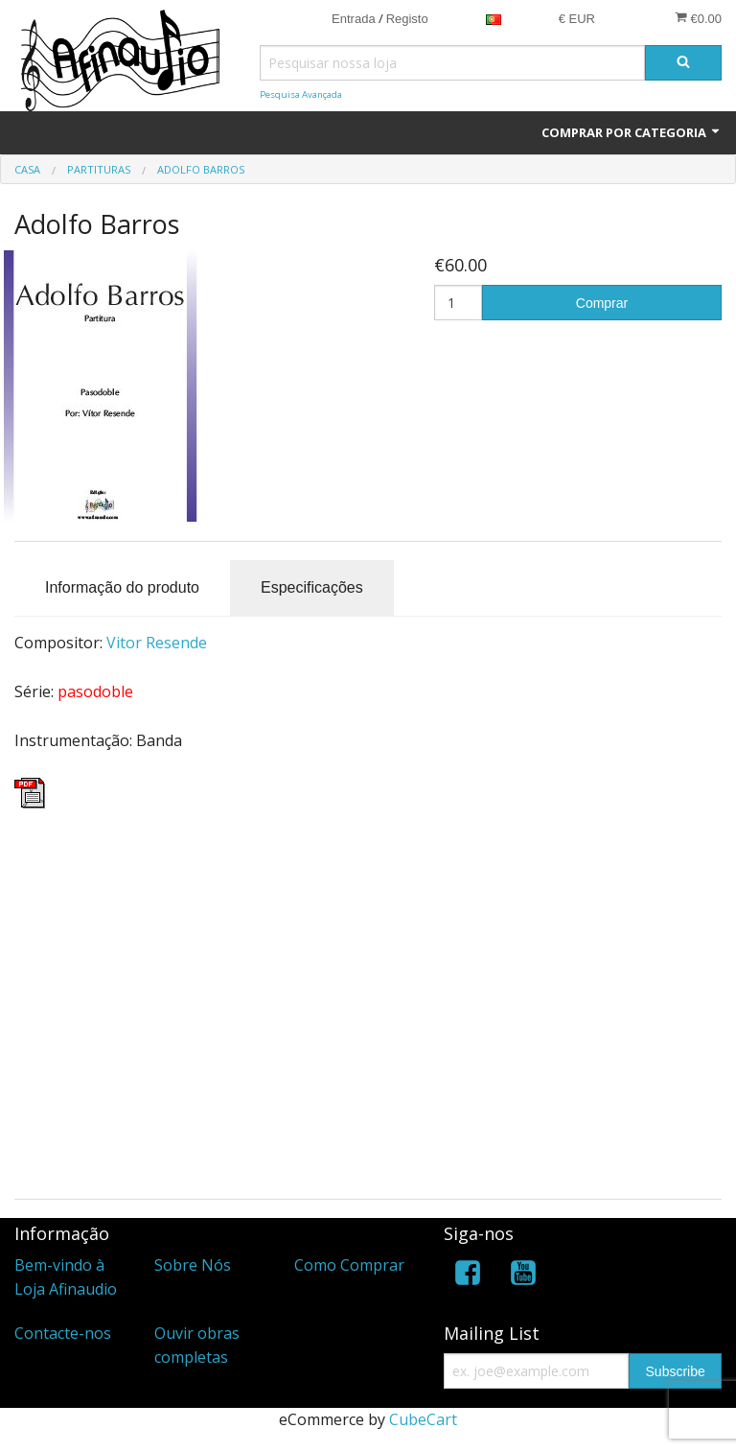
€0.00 (698, 18)
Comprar (602, 303)
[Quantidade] (458, 302)
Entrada (354, 19)
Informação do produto (122, 587)
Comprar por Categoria (631, 132)
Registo (407, 19)
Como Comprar (349, 1265)
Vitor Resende (156, 642)
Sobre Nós (192, 1265)
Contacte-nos (62, 1333)
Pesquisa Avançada (301, 94)
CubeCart (423, 1419)
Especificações (312, 587)
